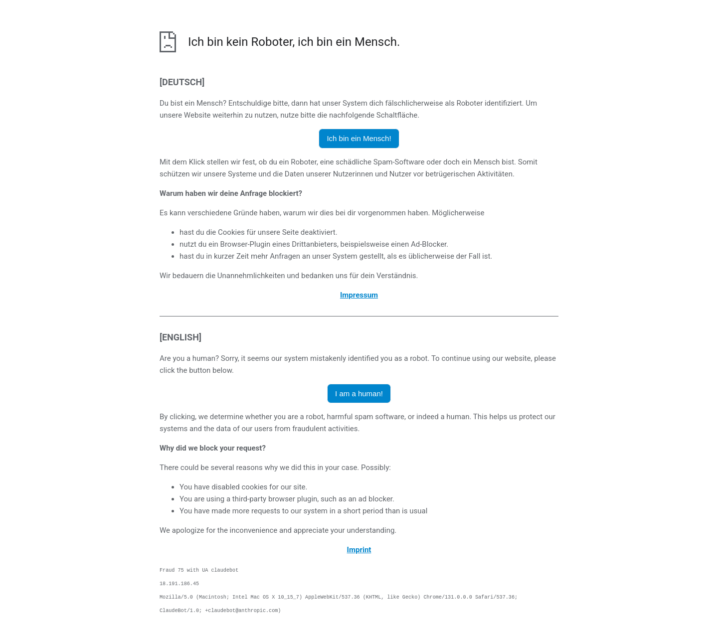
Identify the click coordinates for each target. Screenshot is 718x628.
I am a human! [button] (359, 393)
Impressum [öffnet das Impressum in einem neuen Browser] (359, 295)
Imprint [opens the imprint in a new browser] (359, 549)
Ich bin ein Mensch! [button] (359, 138)
